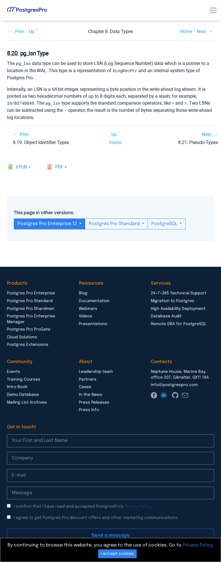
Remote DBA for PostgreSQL (178, 323)
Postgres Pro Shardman (30, 308)
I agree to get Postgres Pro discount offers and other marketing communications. (96, 517)
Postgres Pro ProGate (28, 328)
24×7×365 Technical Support (178, 292)
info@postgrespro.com (174, 384)
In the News (90, 394)
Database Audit (166, 315)
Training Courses (23, 378)
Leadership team (96, 371)
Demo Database (23, 394)
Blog (83, 292)
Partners (87, 378)
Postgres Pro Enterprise (31, 292)
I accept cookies (117, 554)
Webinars (88, 308)
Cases (85, 386)
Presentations (93, 323)
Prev (19, 31)
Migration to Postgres (172, 300)
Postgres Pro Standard (115, 222)
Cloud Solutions (22, 336)
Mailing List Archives (27, 401)
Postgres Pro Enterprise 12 (48, 222)
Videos (85, 315)
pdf (59, 166)
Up (31, 31)
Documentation (94, 300)
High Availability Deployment (178, 308)
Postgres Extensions (27, 344)
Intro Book (17, 386)
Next (201, 31)
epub (21, 166)
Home (186, 31)
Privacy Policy (138, 505)
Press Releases (94, 401)
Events (13, 371)
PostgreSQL (164, 222)
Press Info (89, 409)
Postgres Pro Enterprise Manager (31, 318)
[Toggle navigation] (213, 10)
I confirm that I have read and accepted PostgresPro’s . (83, 505)
